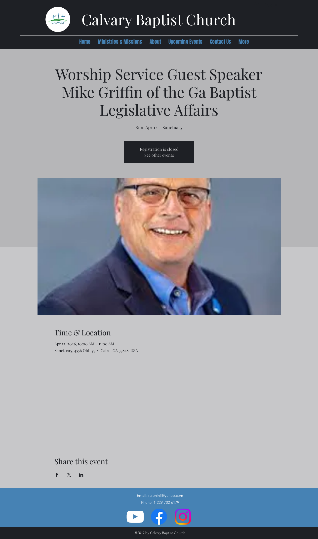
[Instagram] (183, 516)
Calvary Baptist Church (158, 19)
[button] (120, 41)
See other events (159, 155)
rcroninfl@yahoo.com (165, 495)
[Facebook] (159, 516)
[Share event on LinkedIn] (81, 475)
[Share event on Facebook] (56, 475)
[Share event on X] (69, 475)
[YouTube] (135, 516)
